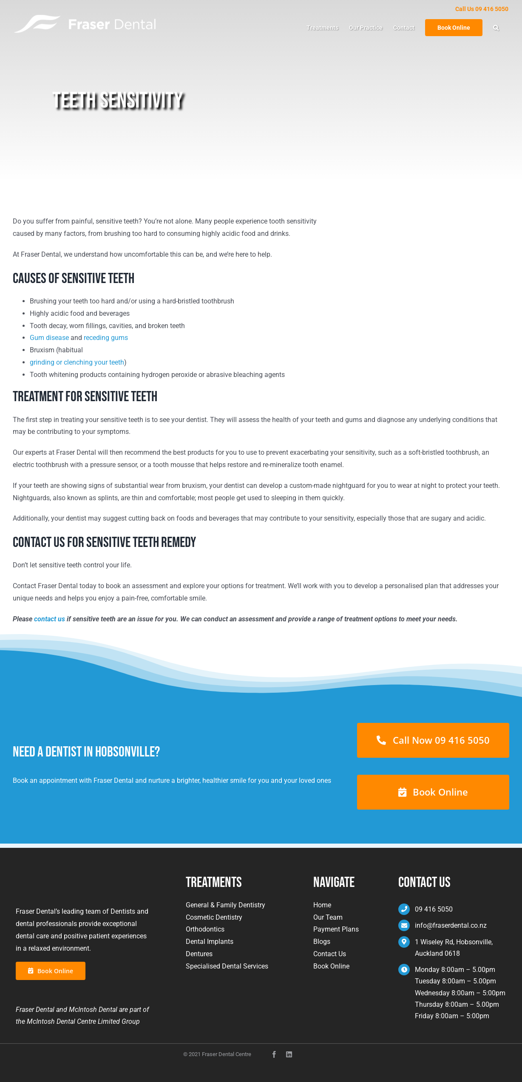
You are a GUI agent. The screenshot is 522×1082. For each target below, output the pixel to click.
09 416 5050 (434, 909)
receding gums (106, 338)
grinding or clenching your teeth (77, 362)
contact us (49, 619)
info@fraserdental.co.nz (451, 925)
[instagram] (289, 1054)
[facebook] (274, 1054)
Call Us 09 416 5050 (481, 9)
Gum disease (49, 338)
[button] (496, 27)
